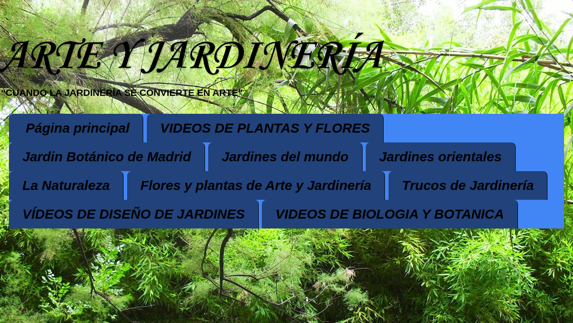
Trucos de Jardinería (468, 185)
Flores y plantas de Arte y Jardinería (256, 185)
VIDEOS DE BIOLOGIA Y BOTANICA (389, 214)
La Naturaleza (66, 185)
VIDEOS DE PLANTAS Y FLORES (265, 128)
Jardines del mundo (285, 156)
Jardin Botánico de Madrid (106, 156)
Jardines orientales (440, 156)
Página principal (78, 128)
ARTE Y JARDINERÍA (190, 56)
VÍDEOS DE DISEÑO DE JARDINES (133, 214)
